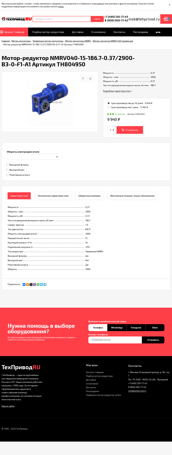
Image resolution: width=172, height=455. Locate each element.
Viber (155, 327)
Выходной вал (15, 169)
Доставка (91, 379)
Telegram (136, 327)
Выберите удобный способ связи (107, 321)
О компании (92, 383)
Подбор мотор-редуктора (99, 376)
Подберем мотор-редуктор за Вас (103, 395)
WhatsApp (117, 327)
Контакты (91, 387)
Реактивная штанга (18, 174)
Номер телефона (98, 334)
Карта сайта (8, 406)
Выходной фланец (17, 164)
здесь (61, 6)
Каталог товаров (95, 372)
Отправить (153, 340)
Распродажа (92, 391)
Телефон (98, 327)
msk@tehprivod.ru (137, 390)
